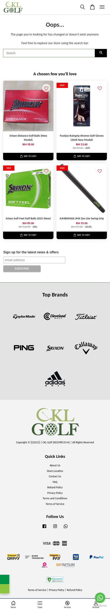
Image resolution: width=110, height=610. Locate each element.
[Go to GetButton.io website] (100, 605)
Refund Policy (55, 487)
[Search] (49, 53)
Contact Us (55, 476)
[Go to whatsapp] (100, 598)
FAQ (55, 482)
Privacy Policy (55, 493)
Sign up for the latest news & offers (31, 252)
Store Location (55, 471)
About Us (55, 465)
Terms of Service (55, 504)
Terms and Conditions (55, 498)
